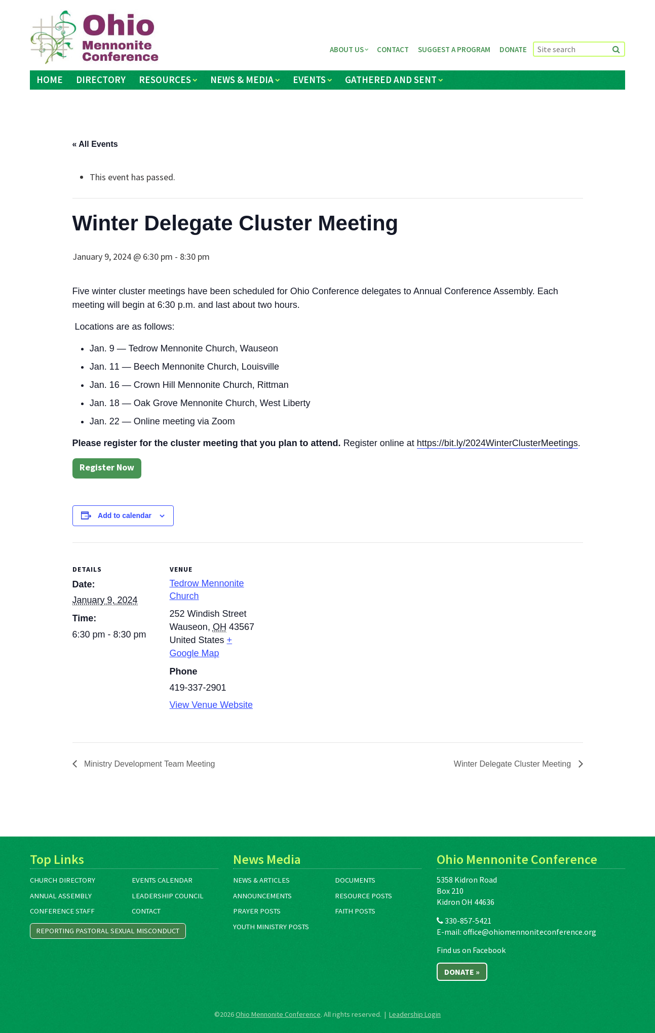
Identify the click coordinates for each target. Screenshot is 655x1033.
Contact (393, 49)
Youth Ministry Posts (271, 926)
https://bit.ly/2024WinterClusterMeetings (497, 443)
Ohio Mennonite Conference (278, 1014)
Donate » (462, 972)
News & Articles (261, 880)
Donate (513, 49)
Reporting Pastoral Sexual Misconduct (107, 930)
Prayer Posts (257, 911)
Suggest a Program (454, 49)
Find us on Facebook (471, 950)
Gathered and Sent (391, 79)
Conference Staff (62, 911)
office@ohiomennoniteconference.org (529, 932)
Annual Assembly (61, 895)
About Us (347, 49)
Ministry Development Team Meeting (148, 764)
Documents (355, 880)
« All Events (95, 144)
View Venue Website (211, 705)
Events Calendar (162, 880)
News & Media (242, 79)
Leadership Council (168, 895)
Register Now (107, 467)
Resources (165, 79)
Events (309, 79)
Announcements (262, 895)
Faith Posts (355, 911)
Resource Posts (363, 895)
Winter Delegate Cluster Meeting (513, 764)
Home (49, 79)
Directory (101, 79)
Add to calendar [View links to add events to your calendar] (124, 515)
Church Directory (62, 880)
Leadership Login (415, 1014)
